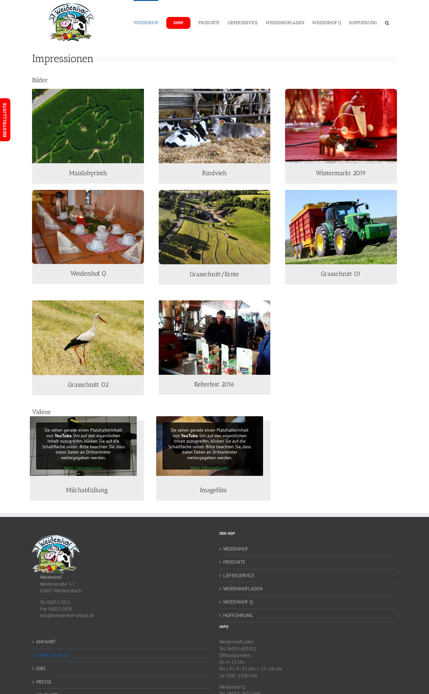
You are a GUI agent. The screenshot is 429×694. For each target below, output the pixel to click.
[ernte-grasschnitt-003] (215, 192)
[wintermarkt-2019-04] (341, 91)
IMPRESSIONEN (51, 655)
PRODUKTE (234, 562)
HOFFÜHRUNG (238, 615)
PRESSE (44, 682)
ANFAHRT (46, 642)
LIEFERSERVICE (238, 575)
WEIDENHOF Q (238, 602)
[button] (387, 22)
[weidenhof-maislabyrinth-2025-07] (88, 91)
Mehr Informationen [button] (83, 468)
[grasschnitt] (341, 192)
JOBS (41, 668)
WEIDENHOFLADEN (242, 589)
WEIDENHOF (235, 549)
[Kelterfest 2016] (215, 303)
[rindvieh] (215, 91)
